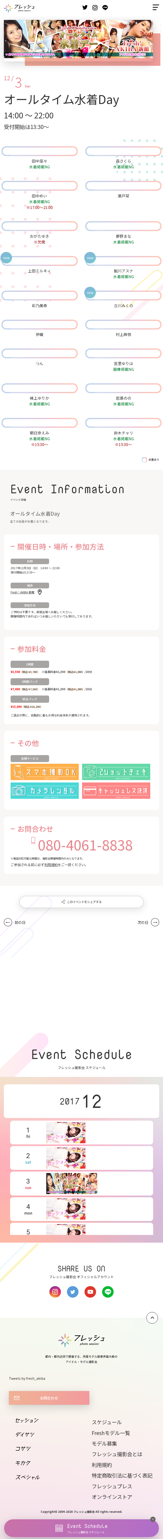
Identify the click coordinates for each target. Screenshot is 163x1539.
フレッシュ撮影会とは (117, 1454)
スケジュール (107, 1422)
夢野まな (123, 236)
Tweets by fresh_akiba (27, 1378)
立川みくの (123, 305)
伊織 (39, 334)
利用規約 (51, 864)
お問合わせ (49, 1397)
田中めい (39, 196)
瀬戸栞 (123, 196)
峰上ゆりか (39, 398)
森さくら (123, 161)
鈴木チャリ (123, 433)
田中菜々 (39, 161)
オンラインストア (112, 1496)
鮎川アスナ (123, 271)
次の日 (142, 922)
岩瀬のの (123, 398)
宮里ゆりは (123, 363)
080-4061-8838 (85, 844)
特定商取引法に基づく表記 (122, 1475)
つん (39, 363)
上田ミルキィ (39, 271)
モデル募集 (104, 1443)
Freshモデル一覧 (111, 1432)
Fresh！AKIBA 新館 (22, 592)
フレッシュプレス (112, 1486)
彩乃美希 (39, 305)
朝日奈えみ (39, 433)
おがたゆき (39, 236)
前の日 (20, 922)
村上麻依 (123, 334)
